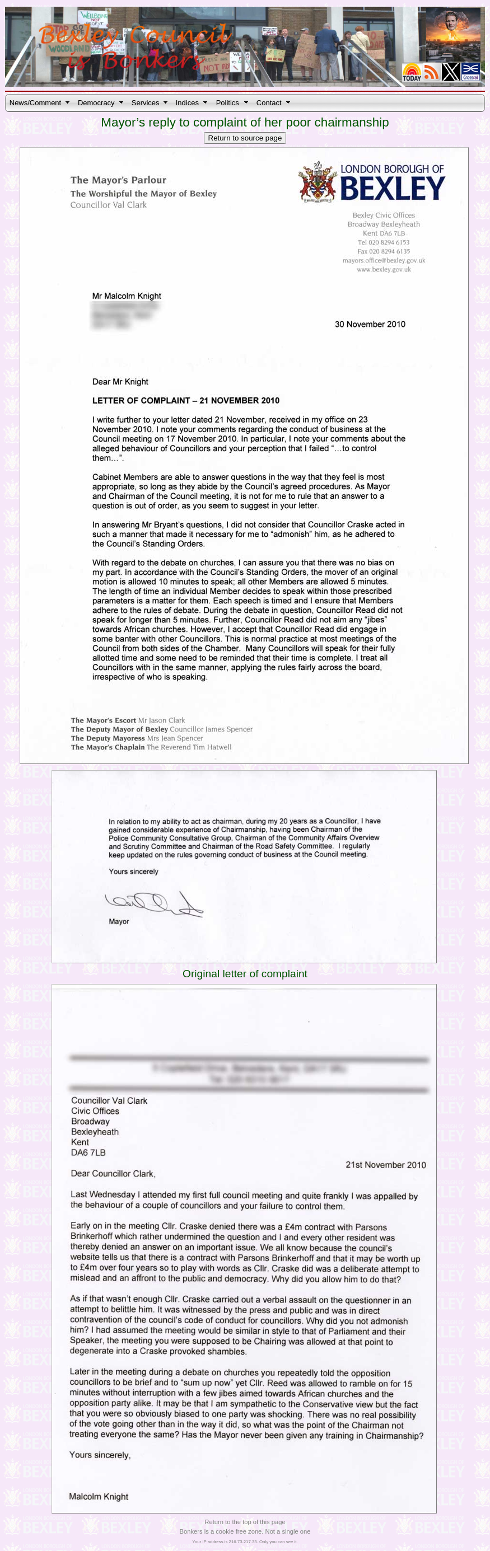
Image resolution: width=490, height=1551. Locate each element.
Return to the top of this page (244, 1522)
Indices (187, 103)
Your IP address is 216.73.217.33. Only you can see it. (244, 1541)
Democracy (96, 103)
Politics (227, 103)
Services (146, 103)
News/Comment (35, 103)
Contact (269, 103)
